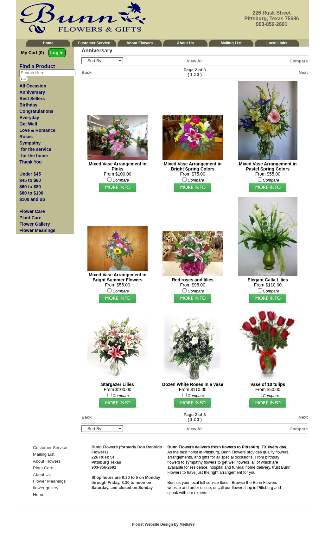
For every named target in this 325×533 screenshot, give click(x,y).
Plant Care (43, 468)
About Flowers (139, 43)
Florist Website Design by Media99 (163, 524)
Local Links (276, 43)
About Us (185, 43)
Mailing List (231, 43)
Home (48, 43)
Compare (299, 61)
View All (194, 61)
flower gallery (45, 487)
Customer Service (94, 43)
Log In (57, 52)
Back (86, 72)
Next (303, 72)
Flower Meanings (49, 481)
